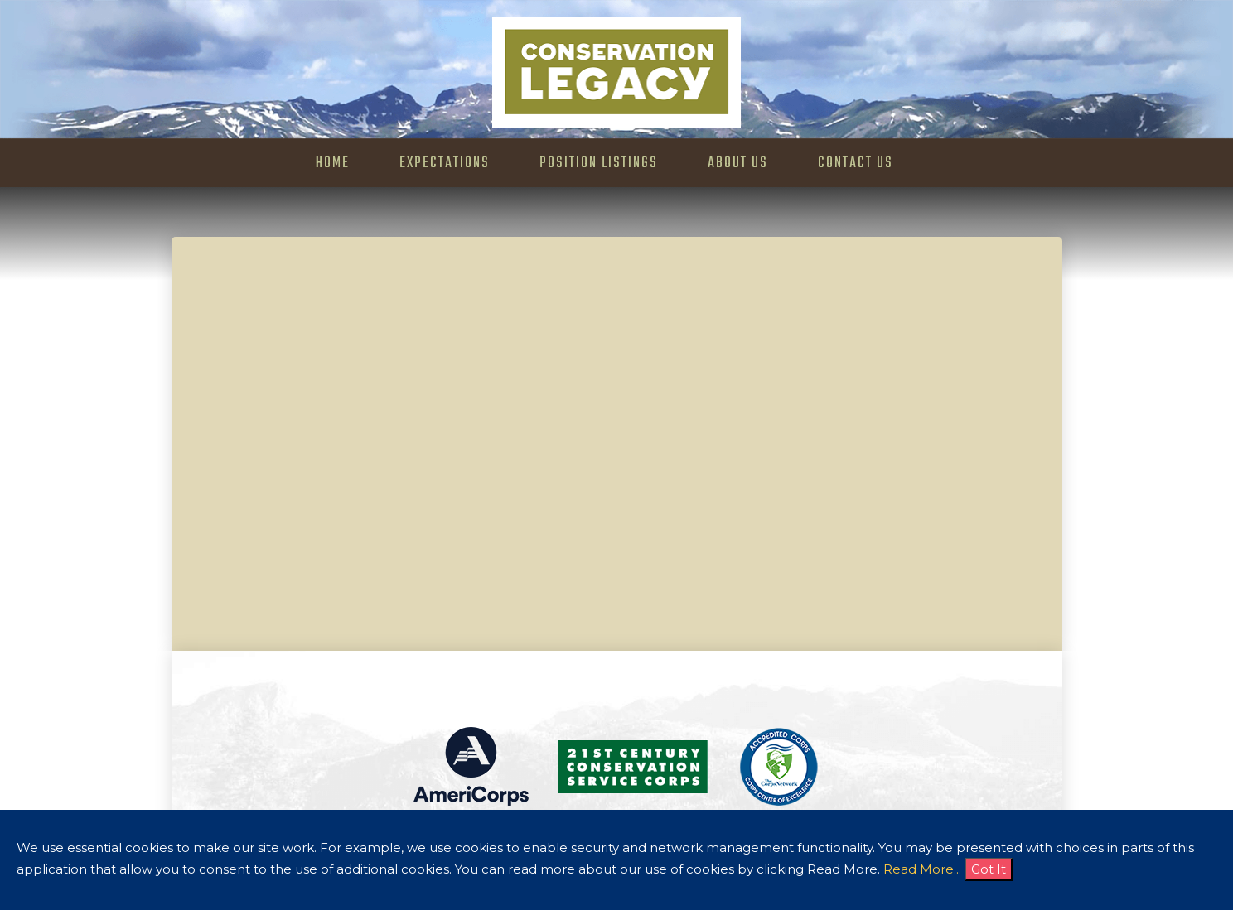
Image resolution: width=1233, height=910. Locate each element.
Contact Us (855, 164)
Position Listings (598, 164)
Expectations (444, 164)
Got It (988, 869)
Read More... (922, 869)
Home (333, 164)
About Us (738, 164)
